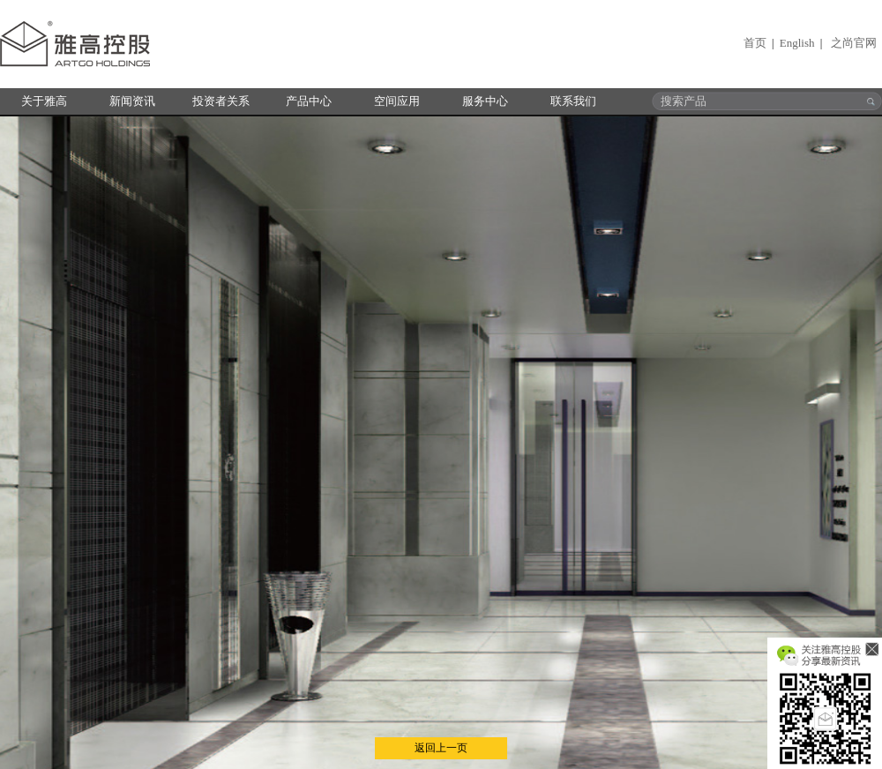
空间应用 (397, 101)
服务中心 (485, 101)
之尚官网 (854, 42)
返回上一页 (441, 748)
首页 (755, 42)
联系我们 (573, 101)
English (797, 42)
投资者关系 (221, 101)
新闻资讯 (132, 101)
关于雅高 (44, 101)
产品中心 (309, 101)
